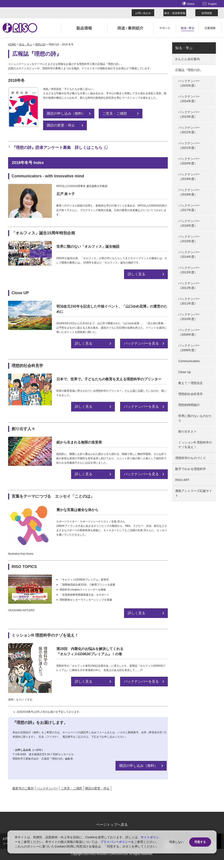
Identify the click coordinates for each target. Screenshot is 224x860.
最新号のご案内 (23, 788)
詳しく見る (136, 274)
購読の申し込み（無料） (66, 113)
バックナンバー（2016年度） (189, 223)
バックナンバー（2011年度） (189, 301)
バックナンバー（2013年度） (189, 270)
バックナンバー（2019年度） (189, 177)
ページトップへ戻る (112, 824)
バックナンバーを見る (141, 343)
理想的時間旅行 (189, 405)
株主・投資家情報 (174, 13)
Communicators (189, 361)
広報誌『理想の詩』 (189, 70)
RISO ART (182, 480)
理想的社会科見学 (190, 394)
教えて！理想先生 (190, 383)
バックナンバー (47, 788)
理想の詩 (40, 44)
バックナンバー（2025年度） (189, 83)
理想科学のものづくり (190, 458)
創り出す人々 (187, 431)
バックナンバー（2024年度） (189, 99)
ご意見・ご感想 (114, 113)
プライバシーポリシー (115, 842)
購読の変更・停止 (61, 125)
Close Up (184, 372)
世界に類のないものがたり (195, 418)
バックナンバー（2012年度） (189, 285)
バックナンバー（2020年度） (189, 161)
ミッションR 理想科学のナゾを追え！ (195, 445)
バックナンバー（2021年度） (189, 145)
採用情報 (206, 13)
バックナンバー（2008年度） (189, 348)
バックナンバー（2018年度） (189, 192)
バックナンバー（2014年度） (189, 254)
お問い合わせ (143, 13)
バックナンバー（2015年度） (189, 239)
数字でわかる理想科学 (190, 469)
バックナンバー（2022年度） (189, 130)
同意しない (176, 842)
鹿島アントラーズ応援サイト (193, 493)
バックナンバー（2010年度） (189, 317)
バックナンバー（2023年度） (189, 114)
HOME (12, 44)
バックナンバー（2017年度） (189, 208)
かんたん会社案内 (187, 59)
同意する (200, 842)
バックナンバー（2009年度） (189, 332)
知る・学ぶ (25, 44)
